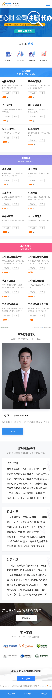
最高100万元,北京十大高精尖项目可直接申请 (29, 535)
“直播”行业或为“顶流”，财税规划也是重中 (27, 579)
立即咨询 (12, 457)
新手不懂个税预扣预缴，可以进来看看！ (27, 583)
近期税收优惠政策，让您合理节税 (23, 569)
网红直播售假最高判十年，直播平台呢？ (27, 506)
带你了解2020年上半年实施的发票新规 (26, 574)
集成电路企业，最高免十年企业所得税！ (27, 564)
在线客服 (43, 694)
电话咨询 (11, 694)
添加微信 (27, 694)
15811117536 (43, 686)
